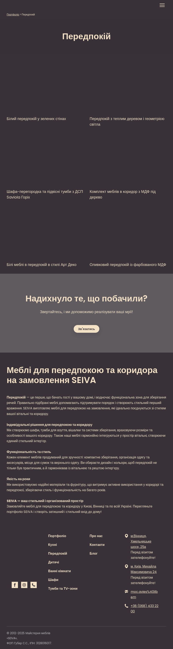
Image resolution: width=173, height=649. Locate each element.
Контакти (97, 544)
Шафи (53, 579)
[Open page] (45, 86)
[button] (86, 329)
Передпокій (57, 553)
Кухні (52, 544)
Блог (94, 553)
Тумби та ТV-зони (63, 588)
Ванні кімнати (59, 571)
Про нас (96, 536)
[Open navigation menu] (162, 5)
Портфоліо (57, 536)
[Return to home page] (18, 5)
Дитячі (53, 562)
